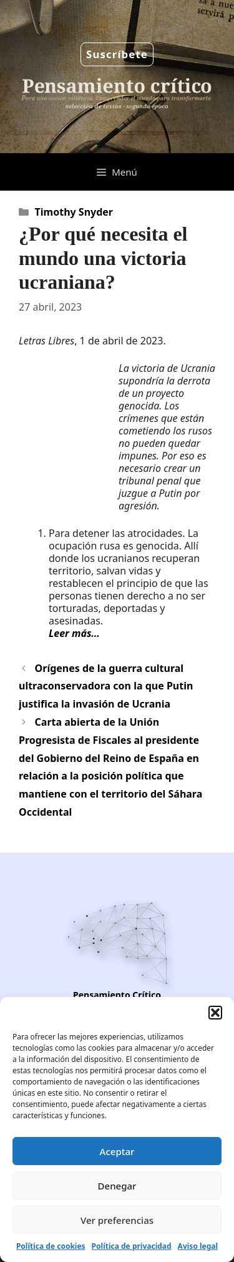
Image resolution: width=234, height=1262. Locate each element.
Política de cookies (50, 1246)
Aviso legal (198, 1246)
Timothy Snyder (74, 212)
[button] (215, 1012)
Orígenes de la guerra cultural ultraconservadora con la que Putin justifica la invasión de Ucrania (106, 686)
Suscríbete (117, 54)
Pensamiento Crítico (117, 995)
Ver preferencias (117, 1220)
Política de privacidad (132, 1246)
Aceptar (117, 1151)
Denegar (117, 1185)
